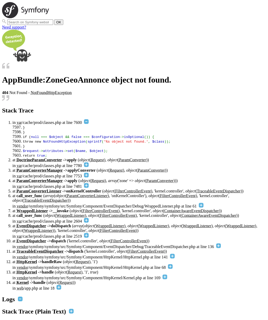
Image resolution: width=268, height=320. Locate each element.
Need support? (14, 27)
